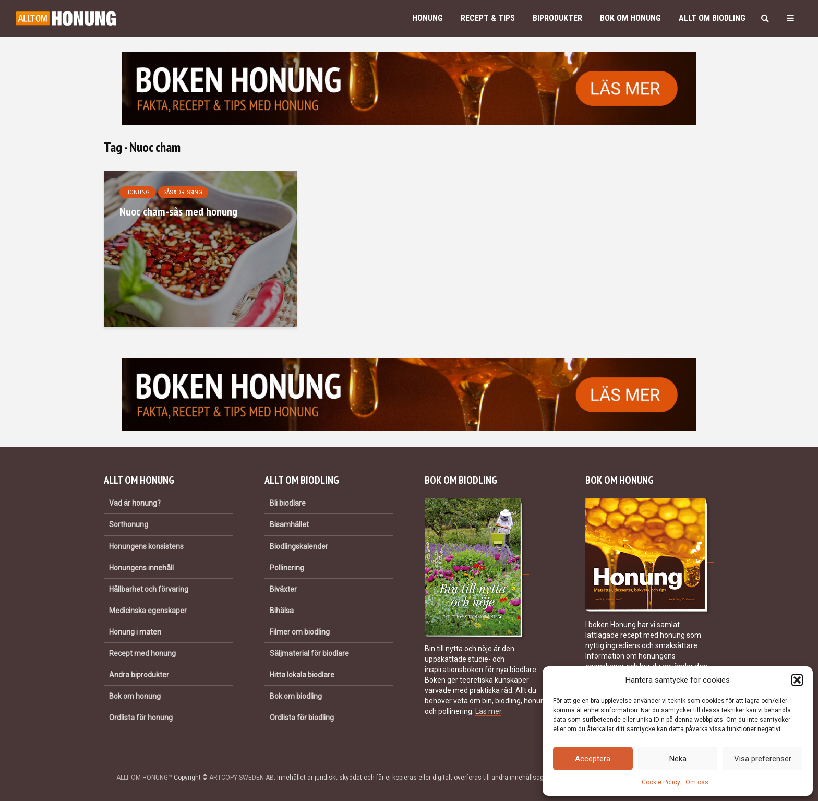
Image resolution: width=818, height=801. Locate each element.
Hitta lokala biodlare (302, 675)
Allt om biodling (712, 18)
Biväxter (283, 589)
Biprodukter (557, 18)
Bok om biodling (296, 696)
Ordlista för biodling (302, 717)
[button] (797, 680)
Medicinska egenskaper (148, 610)
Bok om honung (630, 18)
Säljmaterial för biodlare (309, 653)
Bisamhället (289, 524)
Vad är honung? (135, 503)
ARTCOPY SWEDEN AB (241, 777)
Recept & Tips (488, 18)
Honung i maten (135, 632)
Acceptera (592, 758)
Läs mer (488, 711)
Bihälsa (282, 610)
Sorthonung (128, 524)
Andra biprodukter (139, 675)
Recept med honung (142, 653)
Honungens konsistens (146, 546)
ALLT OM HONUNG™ (144, 777)
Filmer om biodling (300, 632)
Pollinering (287, 568)
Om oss (696, 782)
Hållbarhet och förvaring (148, 589)
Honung (427, 18)
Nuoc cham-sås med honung (178, 211)
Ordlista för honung (141, 717)
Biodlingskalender (299, 546)
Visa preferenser (762, 758)
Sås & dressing (183, 192)
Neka (678, 758)
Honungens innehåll (141, 568)
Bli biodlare (288, 503)
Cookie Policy (661, 782)
